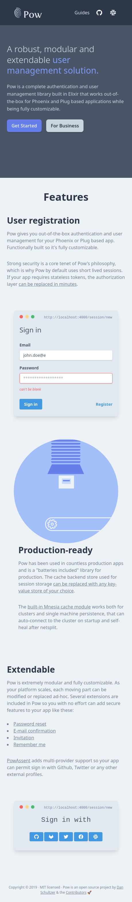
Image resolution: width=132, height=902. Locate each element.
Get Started (24, 126)
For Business (65, 126)
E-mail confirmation (34, 731)
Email (25, 345)
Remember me (29, 744)
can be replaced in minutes (48, 284)
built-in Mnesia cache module (59, 607)
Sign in (31, 404)
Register (104, 404)
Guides (82, 12)
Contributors (76, 892)
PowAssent (18, 760)
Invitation (23, 737)
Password (29, 368)
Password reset (29, 724)
